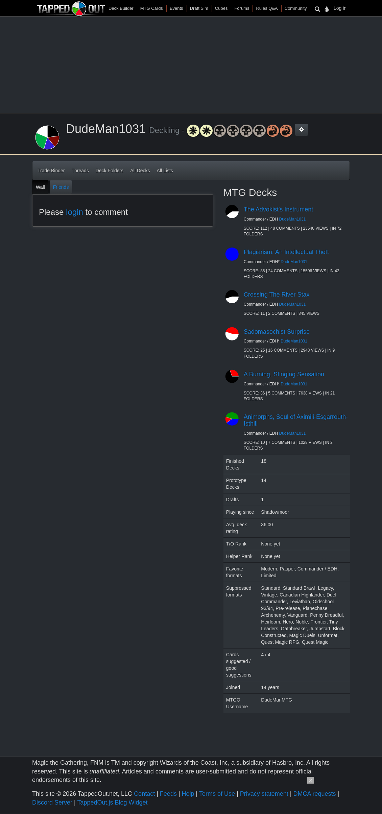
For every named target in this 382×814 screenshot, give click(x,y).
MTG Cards (151, 8)
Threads (80, 170)
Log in (340, 8)
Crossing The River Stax (277, 294)
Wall (40, 187)
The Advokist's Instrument (278, 209)
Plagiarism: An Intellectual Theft (286, 252)
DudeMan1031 (292, 219)
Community (296, 8)
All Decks (140, 170)
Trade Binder (51, 170)
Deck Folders (109, 170)
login (74, 212)
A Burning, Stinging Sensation (284, 374)
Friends (61, 187)
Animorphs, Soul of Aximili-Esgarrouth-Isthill (296, 420)
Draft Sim (199, 8)
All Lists (165, 170)
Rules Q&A (267, 8)
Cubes (221, 8)
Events (176, 8)
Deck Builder (121, 8)
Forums (241, 8)
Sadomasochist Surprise (277, 331)
